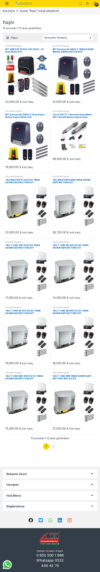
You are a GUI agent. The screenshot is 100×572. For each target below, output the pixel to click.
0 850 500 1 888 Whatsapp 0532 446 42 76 (50, 560)
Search (80, 3)
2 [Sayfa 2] (53, 446)
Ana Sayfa (9, 10)
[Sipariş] (68, 38)
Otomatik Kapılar (13, 46)
